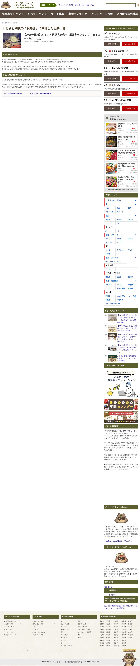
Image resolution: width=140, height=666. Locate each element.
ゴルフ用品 (121, 296)
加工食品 (109, 265)
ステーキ (120, 212)
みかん (119, 239)
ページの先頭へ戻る (129, 657)
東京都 (108, 626)
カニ (107, 223)
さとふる (35, 626)
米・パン (109, 227)
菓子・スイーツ (112, 258)
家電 (71, 5)
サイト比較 (57, 13)
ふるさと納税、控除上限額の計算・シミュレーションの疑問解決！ (126, 358)
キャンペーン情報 (102, 13)
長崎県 (130, 624)
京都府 (116, 635)
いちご (130, 239)
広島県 (124, 629)
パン (118, 231)
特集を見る (112, 44)
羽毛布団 (120, 300)
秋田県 (102, 632)
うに (118, 223)
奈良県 (116, 643)
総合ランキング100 (113, 200)
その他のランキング (10, 635)
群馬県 (102, 646)
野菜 (62, 632)
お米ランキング (37, 13)
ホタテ (119, 219)
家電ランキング (77, 13)
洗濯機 (130, 288)
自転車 (107, 300)
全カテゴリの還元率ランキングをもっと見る (121, 190)
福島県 (102, 637)
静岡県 (116, 624)
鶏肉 (129, 208)
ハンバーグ (109, 212)
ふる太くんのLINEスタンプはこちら (119, 541)
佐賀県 (130, 621)
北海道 (102, 621)
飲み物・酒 (64, 637)
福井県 (108, 640)
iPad (92, 5)
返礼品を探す (130, 44)
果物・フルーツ (112, 235)
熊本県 (130, 626)
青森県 (102, 624)
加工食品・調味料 (66, 646)
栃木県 (102, 643)
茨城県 (102, 640)
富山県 (108, 635)
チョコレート (110, 261)
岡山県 (124, 626)
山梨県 (108, 643)
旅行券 (130, 277)
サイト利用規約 (109, 595)
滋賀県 (116, 632)
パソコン (108, 285)
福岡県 (124, 646)
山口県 (124, 632)
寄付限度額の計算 (127, 13)
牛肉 (87, 5)
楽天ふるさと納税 (38, 624)
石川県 (108, 637)
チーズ (107, 269)
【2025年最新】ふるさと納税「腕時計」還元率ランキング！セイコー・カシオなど (61, 36)
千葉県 (108, 624)
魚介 (107, 216)
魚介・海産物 (65, 624)
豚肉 (118, 208)
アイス (119, 261)
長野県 (108, 646)
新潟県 (108, 632)
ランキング (63, 5)
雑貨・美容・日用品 (84, 629)
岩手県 (102, 626)
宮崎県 (130, 632)
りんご (107, 239)
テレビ (119, 285)
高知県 (124, 643)
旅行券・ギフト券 (113, 273)
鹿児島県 (131, 635)
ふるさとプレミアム (39, 632)
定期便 (107, 296)
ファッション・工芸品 (84, 632)
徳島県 (124, 635)
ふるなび (35, 629)
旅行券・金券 (82, 624)
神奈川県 (108, 629)
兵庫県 (116, 640)
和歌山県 (116, 646)
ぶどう (119, 242)
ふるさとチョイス (38, 621)
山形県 (102, 635)
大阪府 (116, 637)
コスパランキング (9, 626)
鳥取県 (124, 621)
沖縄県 (130, 637)
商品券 (77, 5)
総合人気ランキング (10, 621)
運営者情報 (108, 587)
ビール (107, 250)
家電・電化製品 (112, 281)
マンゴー (108, 242)
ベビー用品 (132, 296)
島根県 (124, 624)
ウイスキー (121, 250)
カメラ (107, 288)
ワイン (130, 250)
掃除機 (130, 285)
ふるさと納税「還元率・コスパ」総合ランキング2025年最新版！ (29, 93)
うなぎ (107, 219)
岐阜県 (116, 621)
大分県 (130, 629)
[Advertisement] (21, 114)
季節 (79, 635)
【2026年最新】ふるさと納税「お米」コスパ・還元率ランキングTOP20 (127, 328)
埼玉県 (108, 621)
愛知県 (116, 626)
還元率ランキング (13, 13)
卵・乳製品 (64, 635)
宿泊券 (119, 277)
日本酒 (107, 254)
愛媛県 (124, 640)
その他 (108, 292)
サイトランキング (9, 632)
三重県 (116, 629)
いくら (130, 219)
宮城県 (102, 629)
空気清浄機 (121, 288)
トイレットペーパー (112, 303)
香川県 (124, 637)
